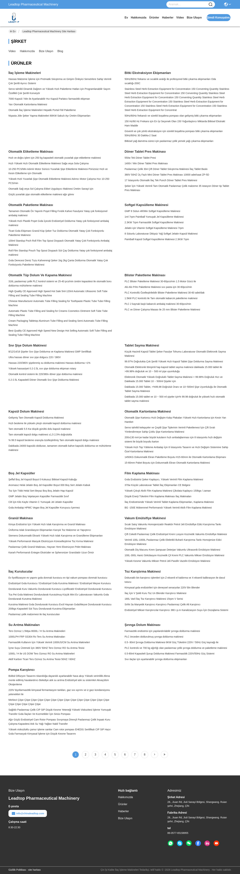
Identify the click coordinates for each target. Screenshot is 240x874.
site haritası (34, 869)
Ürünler (154, 17)
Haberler (167, 17)
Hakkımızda (138, 17)
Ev (126, 17)
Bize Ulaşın (194, 17)
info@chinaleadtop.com (27, 813)
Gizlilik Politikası (17, 869)
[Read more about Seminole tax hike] (154, 754)
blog (60, 51)
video (180, 17)
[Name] (210, 4)
